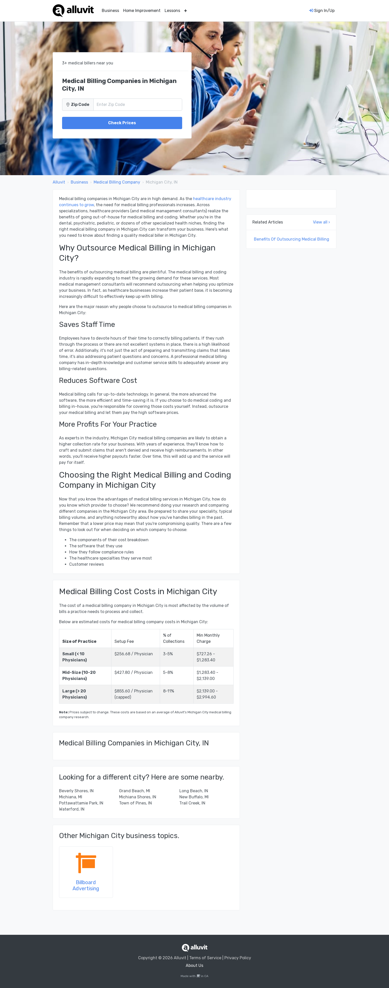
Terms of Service (205, 957)
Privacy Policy (237, 957)
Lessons (172, 10)
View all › (321, 222)
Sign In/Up (322, 10)
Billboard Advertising (86, 885)
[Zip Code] (137, 105)
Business (110, 10)
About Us (194, 965)
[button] (185, 11)
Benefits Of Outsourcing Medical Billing (291, 239)
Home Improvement (142, 10)
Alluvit (59, 182)
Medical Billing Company (117, 182)
